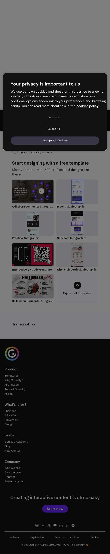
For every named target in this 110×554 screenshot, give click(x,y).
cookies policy (87, 106)
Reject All (53, 128)
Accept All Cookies (55, 140)
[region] (55, 112)
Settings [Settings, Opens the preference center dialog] (53, 117)
